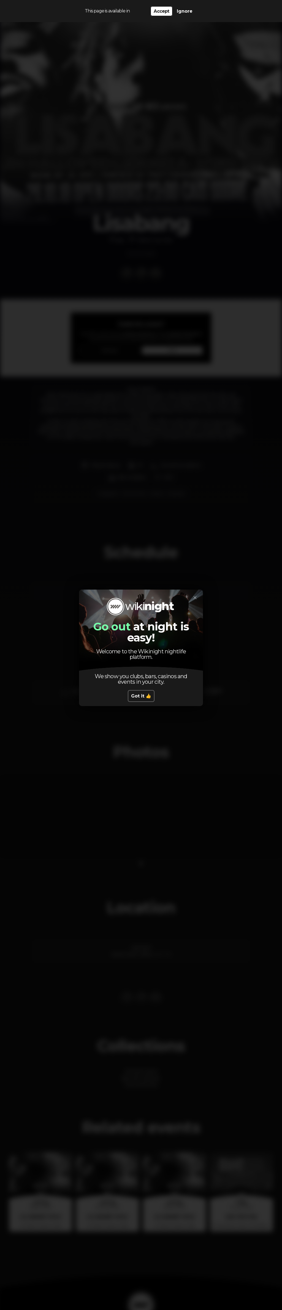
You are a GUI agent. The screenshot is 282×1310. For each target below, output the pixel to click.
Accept (161, 11)
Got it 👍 (141, 696)
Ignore (184, 11)
